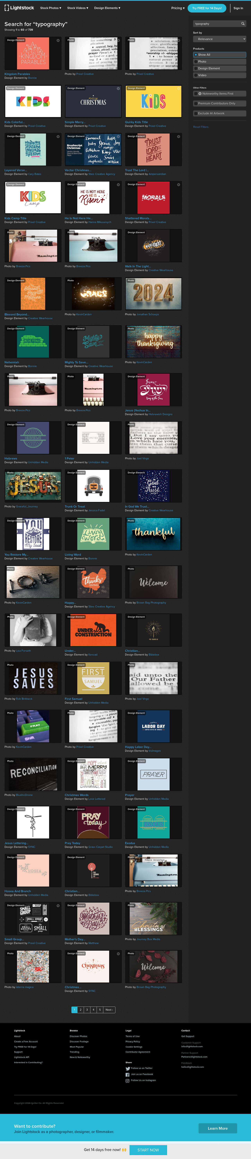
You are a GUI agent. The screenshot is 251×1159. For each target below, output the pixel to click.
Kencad (92, 655)
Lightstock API (21, 1057)
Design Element (209, 68)
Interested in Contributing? (28, 1062)
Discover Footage (79, 1041)
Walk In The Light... (138, 266)
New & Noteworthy (80, 1057)
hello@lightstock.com (192, 1067)
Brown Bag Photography (151, 603)
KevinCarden (84, 314)
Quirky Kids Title (136, 122)
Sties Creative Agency (101, 174)
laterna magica (24, 987)
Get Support (187, 1036)
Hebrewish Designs (161, 414)
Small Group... (14, 939)
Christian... (132, 651)
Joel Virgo (143, 458)
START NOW (148, 1150)
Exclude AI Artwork (211, 113)
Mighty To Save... (76, 362)
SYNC (31, 847)
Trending (74, 1052)
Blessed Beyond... (16, 314)
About (17, 1036)
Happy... (70, 603)
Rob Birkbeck (24, 699)
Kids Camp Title (15, 218)
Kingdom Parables (17, 74)
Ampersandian (157, 174)
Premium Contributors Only (216, 103)
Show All (204, 54)
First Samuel (73, 699)
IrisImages (155, 751)
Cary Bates (34, 174)
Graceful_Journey (27, 506)
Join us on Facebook (142, 1074)
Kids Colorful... (14, 122)
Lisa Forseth (23, 651)
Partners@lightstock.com (194, 1057)
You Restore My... (16, 555)
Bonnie (32, 78)
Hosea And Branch (17, 891)
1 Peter (69, 458)
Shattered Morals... (138, 218)
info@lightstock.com (192, 1046)
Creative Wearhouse (161, 270)
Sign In (238, 8)
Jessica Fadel (96, 510)
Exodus (130, 843)
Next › (109, 1010)
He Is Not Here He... (79, 218)
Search (243, 23)
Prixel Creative (85, 74)
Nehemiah (11, 362)
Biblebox (154, 655)
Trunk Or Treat (75, 507)
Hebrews (10, 458)
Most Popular (77, 1047)
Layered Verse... (15, 170)
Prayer (129, 795)
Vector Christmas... (78, 170)
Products (198, 49)
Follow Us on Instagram (143, 1080)
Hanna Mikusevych (99, 222)
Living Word (73, 555)
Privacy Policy (133, 1041)
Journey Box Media (148, 939)
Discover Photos (78, 1036)
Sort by (197, 33)
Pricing (177, 8)
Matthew (93, 943)
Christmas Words (77, 795)
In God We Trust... (137, 507)
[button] (50, 8)
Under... (70, 651)
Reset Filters (201, 127)
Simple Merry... (75, 122)
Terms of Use (133, 1036)
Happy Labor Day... (138, 747)
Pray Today (72, 843)
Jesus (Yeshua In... (138, 410)
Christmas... (73, 987)
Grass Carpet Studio (100, 847)
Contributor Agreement (138, 1052)
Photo (202, 61)
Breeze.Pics (23, 266)
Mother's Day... (75, 939)
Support (18, 1052)
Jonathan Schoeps (148, 314)
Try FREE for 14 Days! (207, 8)
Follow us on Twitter (141, 1068)
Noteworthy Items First (215, 93)
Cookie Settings (134, 1047)
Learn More (218, 1128)
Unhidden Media (38, 462)
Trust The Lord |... (137, 170)
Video (202, 75)
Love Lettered (96, 799)
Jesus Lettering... (16, 843)
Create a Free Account (26, 1041)
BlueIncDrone (24, 795)
